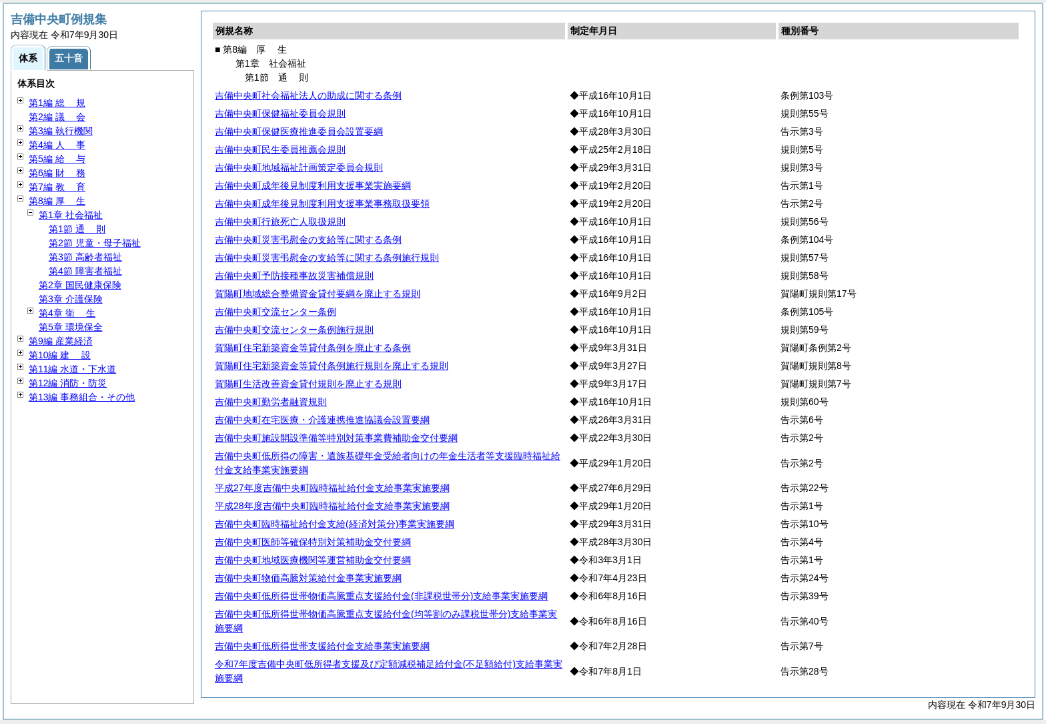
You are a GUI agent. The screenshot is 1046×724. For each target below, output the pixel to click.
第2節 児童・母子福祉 (95, 243)
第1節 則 (77, 229)
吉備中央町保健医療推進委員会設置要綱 (299, 131)
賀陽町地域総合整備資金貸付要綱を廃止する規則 (317, 293)
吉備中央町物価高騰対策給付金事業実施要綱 (308, 578)
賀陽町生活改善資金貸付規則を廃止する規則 (308, 383)
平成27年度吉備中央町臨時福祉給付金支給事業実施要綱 (332, 487)
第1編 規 (57, 102)
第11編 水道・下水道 (72, 369)
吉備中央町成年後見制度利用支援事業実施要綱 (313, 185)
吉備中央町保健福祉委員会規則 (280, 113)
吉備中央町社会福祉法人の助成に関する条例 (308, 95)
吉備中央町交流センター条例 (275, 311)
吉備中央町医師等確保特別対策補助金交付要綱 (313, 541)
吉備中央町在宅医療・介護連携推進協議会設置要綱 (322, 419)
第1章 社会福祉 (71, 215)
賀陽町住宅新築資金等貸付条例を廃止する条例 (313, 347)
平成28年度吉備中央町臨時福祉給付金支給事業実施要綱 (332, 505)
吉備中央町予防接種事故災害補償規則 (294, 275)
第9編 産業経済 (61, 341)
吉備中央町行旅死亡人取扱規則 (280, 221)
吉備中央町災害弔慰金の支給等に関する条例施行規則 (327, 257)
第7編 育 (57, 187)
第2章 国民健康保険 (80, 285)
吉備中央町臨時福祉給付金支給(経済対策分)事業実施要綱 (334, 523)
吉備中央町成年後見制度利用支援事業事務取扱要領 (322, 203)
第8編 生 (57, 201)
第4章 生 (67, 313)
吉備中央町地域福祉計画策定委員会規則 (299, 167)
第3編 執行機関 (61, 130)
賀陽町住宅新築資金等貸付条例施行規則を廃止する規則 (331, 365)
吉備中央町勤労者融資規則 (271, 401)
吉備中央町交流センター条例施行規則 (294, 329)
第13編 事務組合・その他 (82, 397)
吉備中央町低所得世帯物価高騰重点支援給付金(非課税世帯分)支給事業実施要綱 (381, 596)
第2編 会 (57, 116)
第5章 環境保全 (71, 327)
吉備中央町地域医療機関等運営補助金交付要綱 (313, 560)
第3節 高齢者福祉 (85, 257)
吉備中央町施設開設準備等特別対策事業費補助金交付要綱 (336, 437)
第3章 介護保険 (71, 299)
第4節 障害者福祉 (85, 271)
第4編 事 (57, 144)
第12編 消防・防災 (68, 383)
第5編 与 (57, 158)
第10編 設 (60, 355)
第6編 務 (57, 172)
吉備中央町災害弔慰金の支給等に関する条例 (308, 239)
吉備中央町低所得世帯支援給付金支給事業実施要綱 (322, 646)
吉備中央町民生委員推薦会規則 (280, 149)
